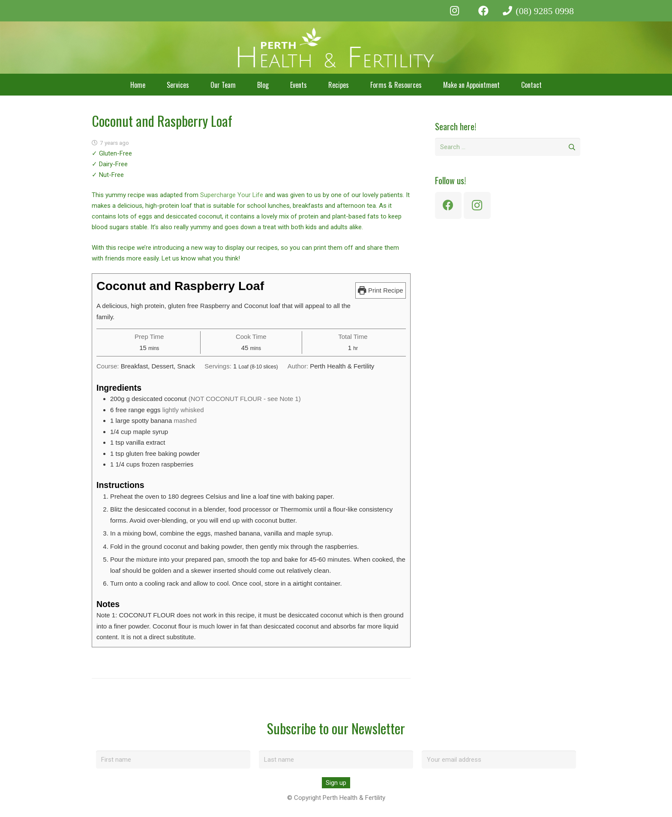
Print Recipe (380, 290)
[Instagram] (454, 10)
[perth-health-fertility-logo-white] (336, 47)
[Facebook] (483, 10)
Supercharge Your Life (231, 195)
